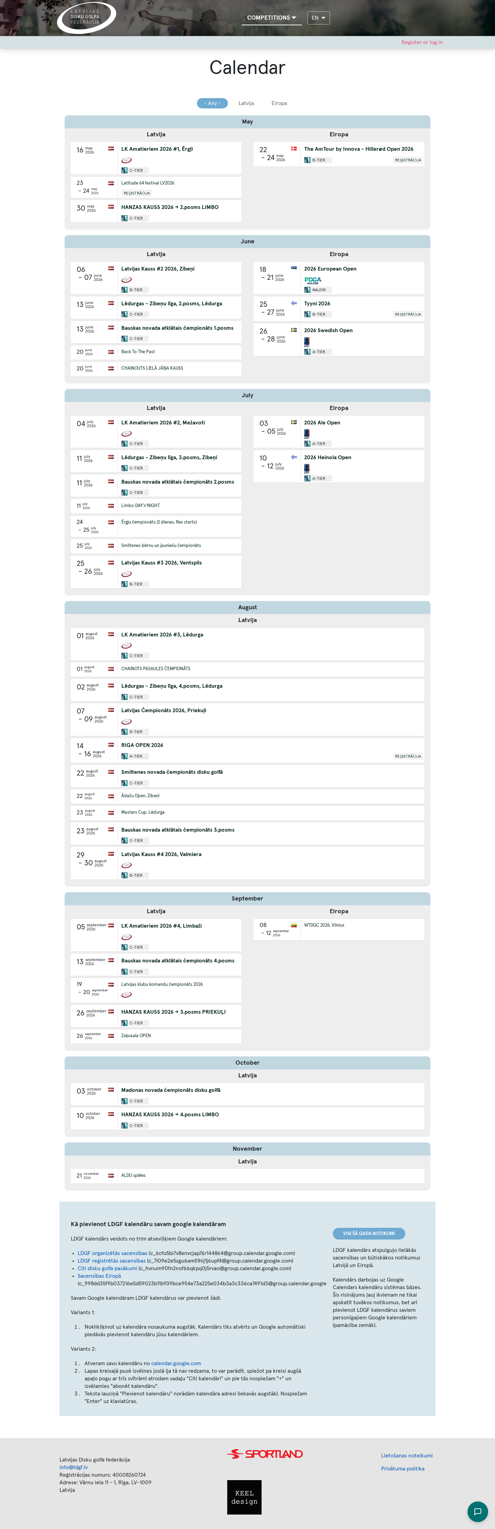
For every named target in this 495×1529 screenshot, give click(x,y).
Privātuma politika (403, 1469)
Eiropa (279, 103)
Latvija (246, 103)
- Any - (212, 103)
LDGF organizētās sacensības (112, 1253)
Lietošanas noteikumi (407, 1455)
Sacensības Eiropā (99, 1276)
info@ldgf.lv (73, 1467)
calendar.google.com (176, 1363)
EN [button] (316, 18)
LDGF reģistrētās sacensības (112, 1261)
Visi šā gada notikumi (369, 1233)
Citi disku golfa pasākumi (107, 1268)
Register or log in (422, 42)
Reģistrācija (137, 193)
